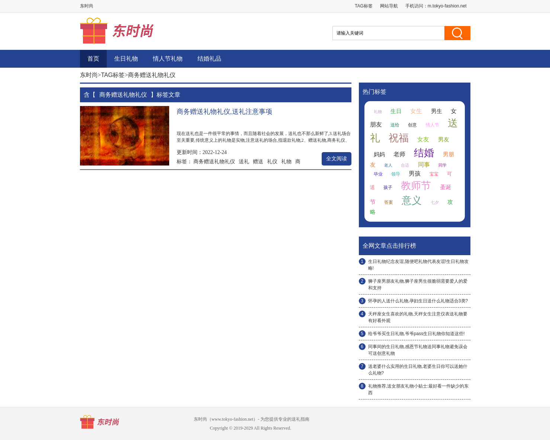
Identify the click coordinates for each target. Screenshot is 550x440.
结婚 (424, 152)
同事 (424, 164)
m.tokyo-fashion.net (447, 6)
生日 (396, 111)
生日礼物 (126, 58)
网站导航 (389, 6)
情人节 (432, 125)
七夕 (435, 202)
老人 (388, 165)
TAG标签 (364, 6)
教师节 (416, 185)
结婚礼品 (209, 58)
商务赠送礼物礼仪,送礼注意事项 (224, 111)
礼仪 (272, 161)
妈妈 (379, 154)
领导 (395, 174)
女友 (423, 139)
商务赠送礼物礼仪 (214, 161)
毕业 (378, 174)
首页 (93, 58)
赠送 (258, 161)
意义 (412, 200)
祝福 (399, 138)
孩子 (387, 187)
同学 (442, 165)
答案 (388, 202)
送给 (394, 125)
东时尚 (89, 75)
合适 (405, 165)
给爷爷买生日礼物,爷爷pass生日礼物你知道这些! (416, 333)
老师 (399, 154)
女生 (416, 111)
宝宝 (434, 174)
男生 (436, 111)
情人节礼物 (168, 58)
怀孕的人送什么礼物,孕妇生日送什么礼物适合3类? (418, 300)
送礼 (244, 161)
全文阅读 (336, 158)
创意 (412, 125)
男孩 (415, 173)
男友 (443, 139)
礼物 (286, 161)
